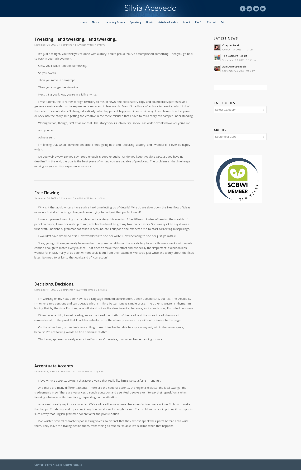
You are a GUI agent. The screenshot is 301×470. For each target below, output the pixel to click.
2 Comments (66, 289)
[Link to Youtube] (256, 9)
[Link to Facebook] (243, 9)
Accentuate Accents (53, 366)
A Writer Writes (85, 44)
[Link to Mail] (249, 9)
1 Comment (65, 44)
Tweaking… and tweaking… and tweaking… (76, 39)
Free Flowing (46, 192)
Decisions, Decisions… (55, 284)
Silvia (103, 44)
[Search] (221, 22)
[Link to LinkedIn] (263, 9)
